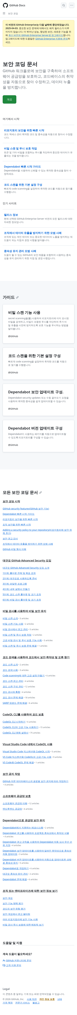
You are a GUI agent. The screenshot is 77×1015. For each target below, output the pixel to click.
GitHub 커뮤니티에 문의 (17, 960)
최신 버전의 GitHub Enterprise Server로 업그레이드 (35, 35)
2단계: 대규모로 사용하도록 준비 (20, 578)
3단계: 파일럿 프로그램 (15, 583)
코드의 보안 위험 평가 (14, 908)
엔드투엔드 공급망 (18, 809)
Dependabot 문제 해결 (20, 879)
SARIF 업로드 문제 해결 (20, 703)
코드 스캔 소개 (16, 664)
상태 (59, 999)
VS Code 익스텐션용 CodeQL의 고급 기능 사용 (32, 757)
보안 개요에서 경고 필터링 (16, 914)
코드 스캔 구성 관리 (19, 686)
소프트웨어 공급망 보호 (17, 796)
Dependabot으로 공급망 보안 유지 (24, 820)
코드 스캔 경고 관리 (18, 681)
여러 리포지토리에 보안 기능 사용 (20, 919)
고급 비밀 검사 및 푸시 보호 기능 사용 (28, 640)
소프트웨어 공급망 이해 (21, 803)
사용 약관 (32, 999)
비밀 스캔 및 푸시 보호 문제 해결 (25, 646)
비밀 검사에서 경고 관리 (20, 629)
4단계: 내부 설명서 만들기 (16, 589)
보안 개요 (8, 898)
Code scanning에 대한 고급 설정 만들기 (29, 675)
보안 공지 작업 (11, 774)
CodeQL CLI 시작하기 (19, 722)
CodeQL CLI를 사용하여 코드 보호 (23, 714)
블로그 (36, 1002)
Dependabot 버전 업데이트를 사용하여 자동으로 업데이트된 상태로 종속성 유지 (37, 861)
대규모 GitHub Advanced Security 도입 (27, 560)
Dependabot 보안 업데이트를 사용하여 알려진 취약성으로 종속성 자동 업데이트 (37, 852)
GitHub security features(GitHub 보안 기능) (26, 508)
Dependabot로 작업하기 (21, 868)
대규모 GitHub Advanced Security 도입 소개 (26, 567)
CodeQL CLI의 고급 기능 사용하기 (26, 727)
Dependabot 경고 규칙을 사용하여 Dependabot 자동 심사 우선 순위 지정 (37, 843)
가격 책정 (8, 1002)
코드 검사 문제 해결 (19, 697)
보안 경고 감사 (10, 538)
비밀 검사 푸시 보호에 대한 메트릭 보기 (23, 924)
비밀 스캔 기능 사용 (18, 624)
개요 (9, 99)
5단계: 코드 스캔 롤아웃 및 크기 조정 (22, 594)
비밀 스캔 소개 (16, 618)
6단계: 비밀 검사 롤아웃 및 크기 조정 (22, 599)
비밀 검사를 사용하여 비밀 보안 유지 (24, 611)
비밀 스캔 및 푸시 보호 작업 (22, 635)
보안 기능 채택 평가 (13, 903)
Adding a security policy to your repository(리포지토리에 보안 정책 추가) (37, 531)
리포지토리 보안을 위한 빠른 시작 (20, 519)
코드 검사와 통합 (17, 692)
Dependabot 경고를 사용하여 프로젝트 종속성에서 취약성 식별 (36, 834)
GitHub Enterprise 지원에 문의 (51, 38)
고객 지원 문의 (12, 965)
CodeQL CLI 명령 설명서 (21, 733)
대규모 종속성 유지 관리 (20, 874)
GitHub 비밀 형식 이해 (14, 549)
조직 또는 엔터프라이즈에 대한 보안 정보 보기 (30, 891)
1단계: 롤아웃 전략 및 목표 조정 (19, 573)
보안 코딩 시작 (11, 501)
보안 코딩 (13, 13)
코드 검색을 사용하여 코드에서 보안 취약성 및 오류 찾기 (36, 657)
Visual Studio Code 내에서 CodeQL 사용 (27, 744)
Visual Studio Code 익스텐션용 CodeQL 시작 (31, 751)
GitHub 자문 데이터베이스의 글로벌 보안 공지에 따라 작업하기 (35, 783)
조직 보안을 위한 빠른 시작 (17, 524)
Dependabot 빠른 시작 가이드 (18, 513)
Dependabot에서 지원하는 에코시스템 (28, 827)
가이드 (11, 297)
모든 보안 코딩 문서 (22, 492)
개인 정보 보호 (46, 999)
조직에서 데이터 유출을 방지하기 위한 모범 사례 (28, 543)
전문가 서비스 (22, 1002)
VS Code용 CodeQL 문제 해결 (23, 762)
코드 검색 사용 (16, 670)
